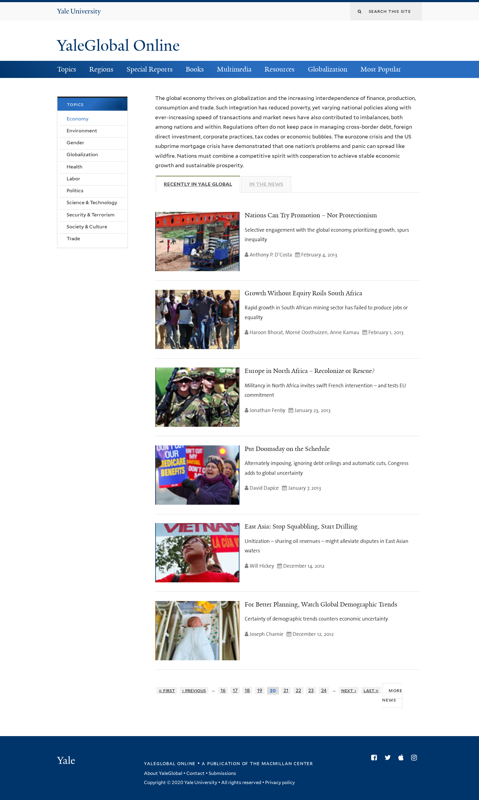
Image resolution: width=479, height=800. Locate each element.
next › (348, 690)
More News (392, 695)
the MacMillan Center (281, 763)
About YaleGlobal (163, 773)
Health (74, 167)
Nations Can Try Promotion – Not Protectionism (311, 215)
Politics (75, 191)
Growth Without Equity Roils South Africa (303, 293)
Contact (195, 773)
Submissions (222, 773)
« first (167, 690)
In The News (266, 184)
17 (235, 690)
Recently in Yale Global (202, 184)
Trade (73, 238)
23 (311, 690)
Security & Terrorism (91, 215)
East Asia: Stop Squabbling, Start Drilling (301, 526)
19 (259, 690)
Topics (66, 69)
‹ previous (194, 690)
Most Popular (380, 69)
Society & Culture (87, 227)
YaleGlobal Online (118, 45)
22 (298, 690)
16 (223, 690)
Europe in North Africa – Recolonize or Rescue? (310, 371)
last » (371, 690)
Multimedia (234, 69)
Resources (279, 69)
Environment (82, 131)
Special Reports (149, 69)
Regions (101, 69)
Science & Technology (92, 202)
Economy (78, 119)
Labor (73, 179)
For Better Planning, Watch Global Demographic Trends (321, 604)
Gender (75, 143)
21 (285, 690)
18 (247, 690)
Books (195, 69)
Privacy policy (280, 782)
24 (324, 690)
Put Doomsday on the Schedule (287, 449)
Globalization (327, 69)
